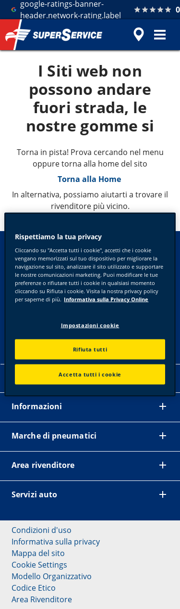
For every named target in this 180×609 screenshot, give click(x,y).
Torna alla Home (90, 179)
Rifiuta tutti (90, 349)
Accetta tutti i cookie (90, 374)
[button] (159, 34)
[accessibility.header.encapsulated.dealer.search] (138, 34)
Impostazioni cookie (90, 324)
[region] (89, 304)
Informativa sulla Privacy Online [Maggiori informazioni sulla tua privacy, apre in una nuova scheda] (106, 299)
